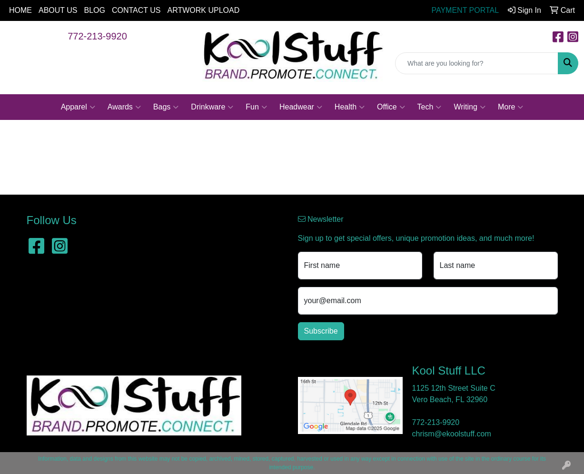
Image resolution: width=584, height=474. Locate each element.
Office (391, 107)
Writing (469, 107)
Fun (256, 107)
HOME (20, 10)
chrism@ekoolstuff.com (451, 434)
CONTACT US (136, 10)
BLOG (94, 10)
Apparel (78, 107)
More (510, 107)
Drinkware (212, 107)
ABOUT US (58, 10)
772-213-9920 (97, 36)
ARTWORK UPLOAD (204, 10)
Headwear (300, 107)
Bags (165, 107)
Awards (124, 107)
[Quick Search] (476, 63)
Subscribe (321, 331)
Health (350, 107)
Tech (429, 107)
